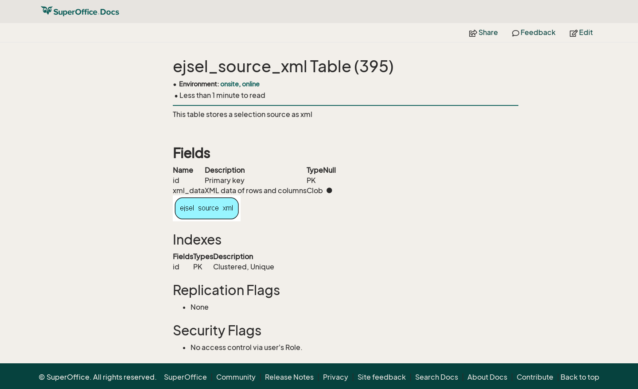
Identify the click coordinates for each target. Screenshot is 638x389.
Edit (581, 32)
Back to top (579, 377)
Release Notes (289, 377)
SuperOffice (185, 377)
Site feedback (382, 377)
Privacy (335, 377)
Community (236, 377)
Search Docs (436, 377)
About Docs (487, 377)
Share (483, 32)
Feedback (534, 32)
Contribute (535, 377)
